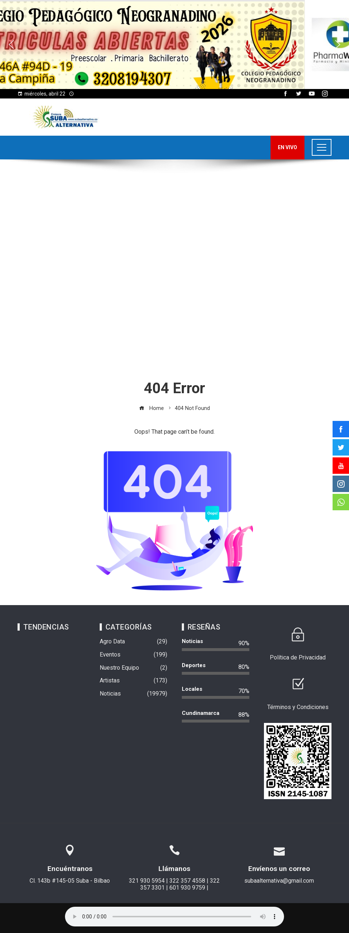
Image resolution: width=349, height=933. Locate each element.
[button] (174, 44)
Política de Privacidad (298, 657)
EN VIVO (287, 147)
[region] (174, 44)
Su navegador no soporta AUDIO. (174, 916)
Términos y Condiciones (298, 707)
